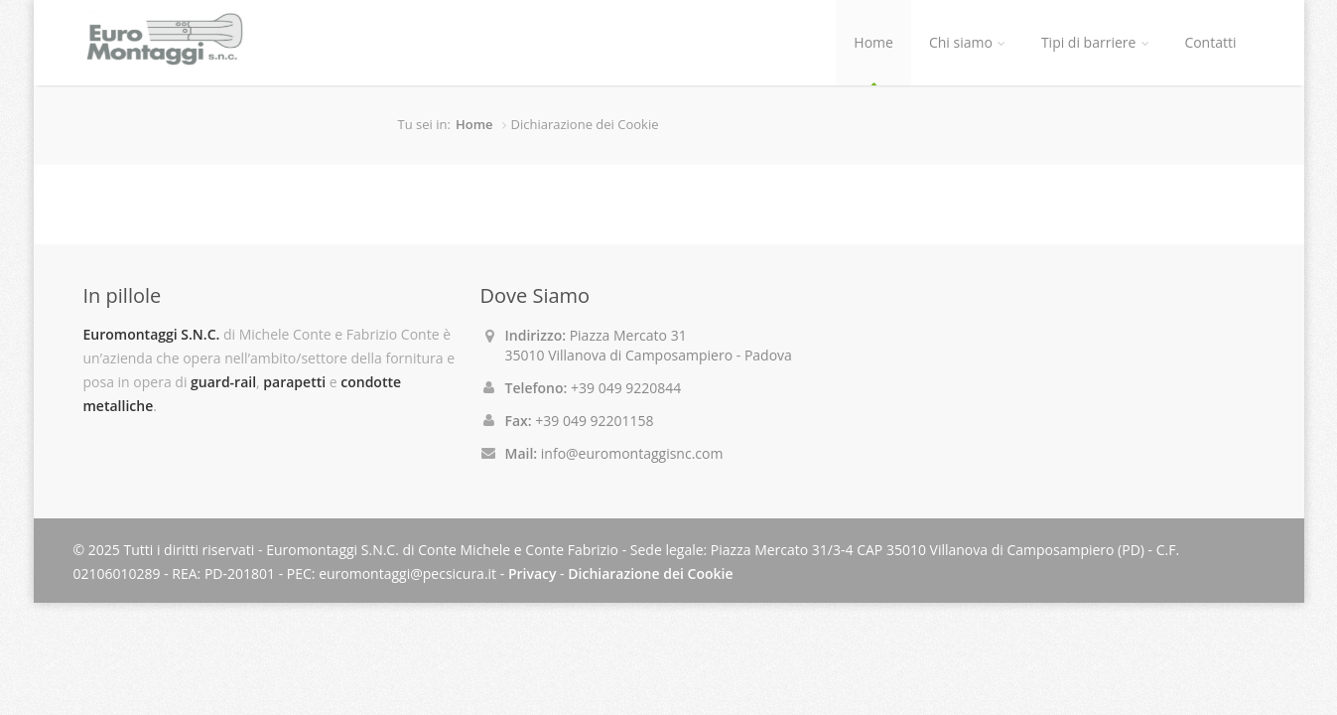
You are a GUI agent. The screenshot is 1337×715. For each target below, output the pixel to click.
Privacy (532, 573)
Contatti (1210, 42)
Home (873, 42)
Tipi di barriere (1094, 42)
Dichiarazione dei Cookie (650, 573)
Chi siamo (967, 42)
